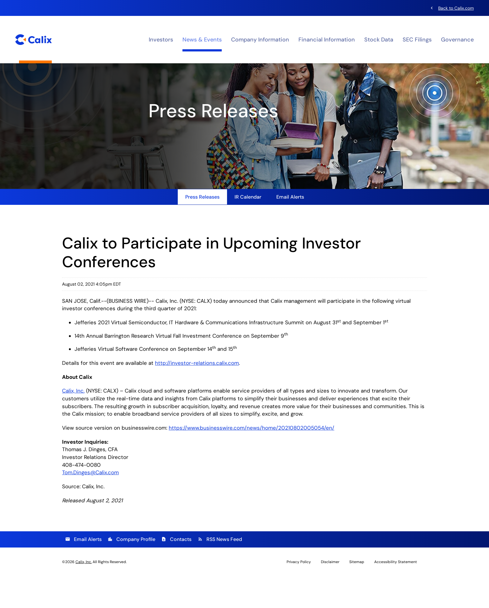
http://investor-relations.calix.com (202, 393)
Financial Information (326, 39)
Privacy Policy (299, 594)
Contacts (176, 571)
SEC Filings (417, 39)
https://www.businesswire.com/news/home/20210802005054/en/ (258, 458)
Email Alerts (290, 226)
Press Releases (202, 226)
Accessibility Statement (395, 594)
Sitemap (356, 594)
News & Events (202, 39)
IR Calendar (248, 226)
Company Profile (131, 571)
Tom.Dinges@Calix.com (92, 504)
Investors (161, 39)
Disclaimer (330, 594)
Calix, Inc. (74, 421)
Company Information (260, 39)
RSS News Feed (220, 571)
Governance (457, 39)
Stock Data (378, 39)
